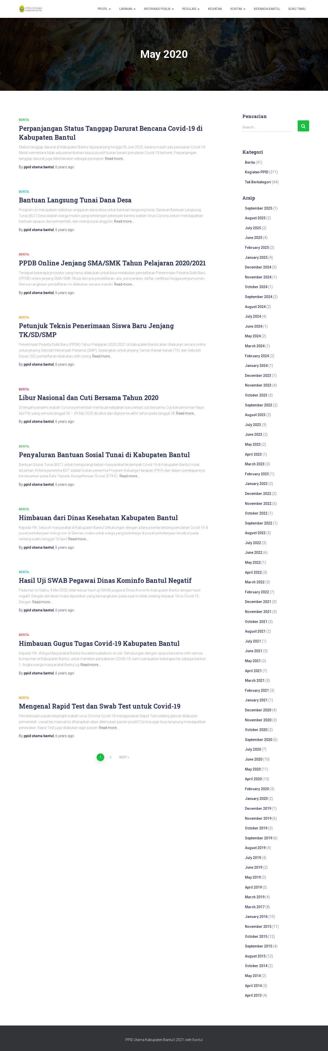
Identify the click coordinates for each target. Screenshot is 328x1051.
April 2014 (253, 986)
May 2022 (253, 562)
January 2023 (256, 484)
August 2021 (255, 631)
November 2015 (258, 927)
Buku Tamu (297, 9)
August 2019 (255, 848)
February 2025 (257, 248)
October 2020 (256, 730)
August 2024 (255, 307)
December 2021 (258, 602)
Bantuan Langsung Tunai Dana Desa (75, 200)
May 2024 (253, 336)
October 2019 (256, 828)
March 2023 (255, 464)
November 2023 (258, 385)
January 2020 (256, 799)
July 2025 (253, 228)
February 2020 (257, 789)
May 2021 (253, 661)
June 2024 (253, 326)
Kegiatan (215, 9)
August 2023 (255, 415)
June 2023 (253, 434)
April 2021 (253, 671)
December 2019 (258, 808)
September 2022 (258, 523)
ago (64, 167)
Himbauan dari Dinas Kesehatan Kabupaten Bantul (98, 518)
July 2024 (253, 316)
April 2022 (253, 572)
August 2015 (255, 956)
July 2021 (253, 641)
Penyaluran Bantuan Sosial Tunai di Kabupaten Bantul (104, 455)
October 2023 (256, 395)
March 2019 (255, 897)
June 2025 (253, 238)
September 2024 (258, 297)
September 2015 (258, 946)
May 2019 (253, 877)
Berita (24, 120)
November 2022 (258, 504)
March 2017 (255, 907)
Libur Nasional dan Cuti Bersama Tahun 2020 (89, 397)
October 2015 (256, 936)
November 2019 (258, 818)
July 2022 (253, 543)
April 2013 (253, 995)
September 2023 (258, 405)
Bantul (197, 1040)
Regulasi (191, 9)
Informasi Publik (159, 9)
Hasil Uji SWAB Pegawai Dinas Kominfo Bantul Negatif (105, 580)
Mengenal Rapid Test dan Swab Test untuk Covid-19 (99, 706)
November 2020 (258, 720)
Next (123, 757)
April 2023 (253, 454)
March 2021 (255, 680)
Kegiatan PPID (256, 172)
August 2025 (255, 218)
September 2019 (258, 838)
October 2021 (256, 622)
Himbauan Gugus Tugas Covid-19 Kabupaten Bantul (99, 643)
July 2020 (253, 749)
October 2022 (256, 513)
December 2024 (258, 267)
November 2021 (258, 612)
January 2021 (256, 700)
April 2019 (253, 887)
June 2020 (253, 759)
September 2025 (258, 208)
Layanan (127, 9)
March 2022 (255, 582)
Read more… (115, 159)
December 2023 (258, 376)
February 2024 (257, 356)
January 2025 (256, 257)
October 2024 (256, 287)
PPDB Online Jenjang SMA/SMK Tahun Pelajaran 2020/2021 (112, 263)
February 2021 (257, 690)
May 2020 (253, 769)
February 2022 (257, 592)
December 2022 (258, 494)
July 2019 (253, 858)
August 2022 (255, 533)
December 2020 (258, 710)
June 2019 (253, 867)
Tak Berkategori (258, 182)
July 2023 (253, 425)
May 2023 (253, 444)
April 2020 (253, 779)
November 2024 (258, 277)
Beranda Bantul (267, 9)
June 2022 (253, 552)
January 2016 (256, 917)
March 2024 (255, 346)
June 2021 (253, 651)
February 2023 (257, 474)
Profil (104, 9)
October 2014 (256, 966)
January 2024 (256, 366)
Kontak (237, 9)
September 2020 (258, 740)
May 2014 (253, 976)
